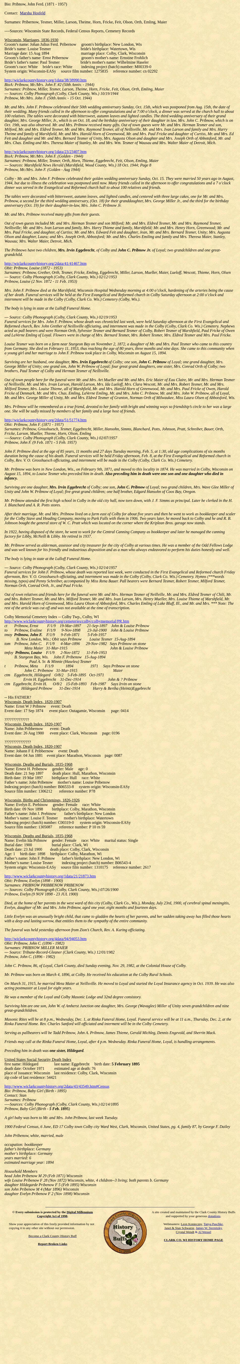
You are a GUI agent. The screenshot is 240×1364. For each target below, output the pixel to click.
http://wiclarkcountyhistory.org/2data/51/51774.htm (45, 420)
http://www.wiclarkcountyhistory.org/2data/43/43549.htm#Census (56, 1086)
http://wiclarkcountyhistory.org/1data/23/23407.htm (45, 152)
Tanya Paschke (213, 1224)
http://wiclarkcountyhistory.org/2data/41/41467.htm (45, 263)
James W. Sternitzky (209, 1228)
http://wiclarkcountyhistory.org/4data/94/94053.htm (45, 939)
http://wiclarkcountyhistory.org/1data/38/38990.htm (45, 80)
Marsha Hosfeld (32, 13)
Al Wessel (204, 1232)
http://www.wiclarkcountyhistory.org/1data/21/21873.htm (50, 876)
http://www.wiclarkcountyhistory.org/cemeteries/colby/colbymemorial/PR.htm (66, 621)
